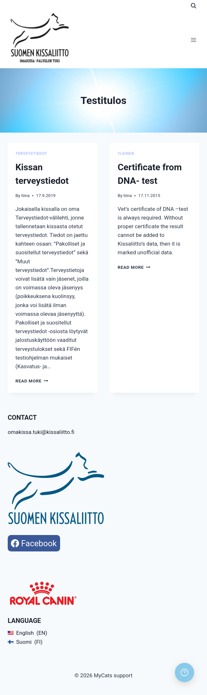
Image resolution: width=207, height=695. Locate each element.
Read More (31, 380)
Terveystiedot (31, 153)
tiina (25, 195)
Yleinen (126, 153)
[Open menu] (193, 40)
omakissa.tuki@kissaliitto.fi (41, 432)
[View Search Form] (193, 6)
